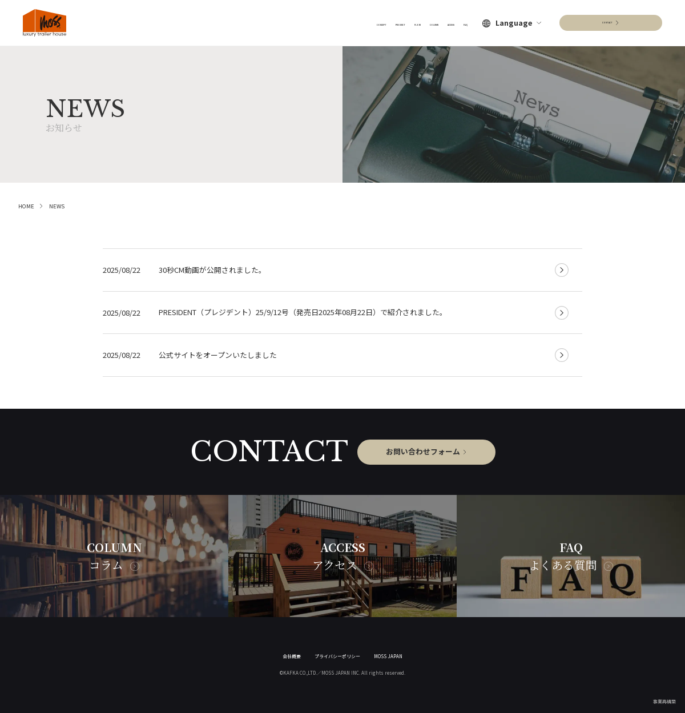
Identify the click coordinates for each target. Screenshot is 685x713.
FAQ (460, 22)
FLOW (356, 22)
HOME (26, 206)
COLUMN (391, 22)
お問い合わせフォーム (423, 451)
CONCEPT (274, 22)
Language (513, 23)
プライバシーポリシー (337, 656)
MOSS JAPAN (388, 656)
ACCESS (430, 22)
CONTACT (607, 22)
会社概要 (292, 656)
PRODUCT (319, 22)
